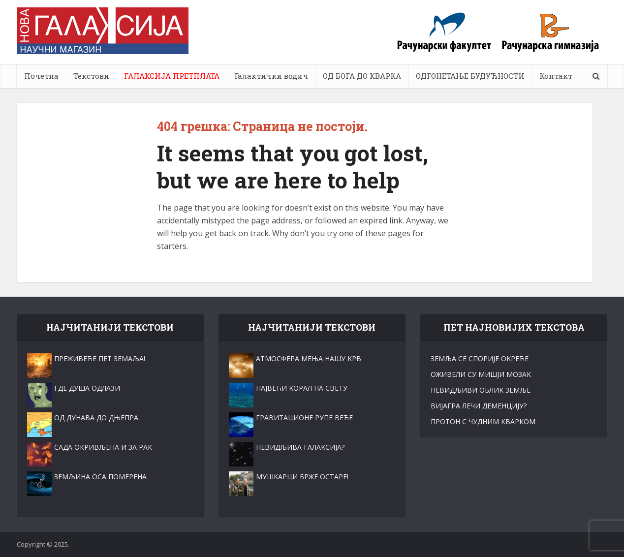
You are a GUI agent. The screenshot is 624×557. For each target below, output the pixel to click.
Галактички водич (271, 76)
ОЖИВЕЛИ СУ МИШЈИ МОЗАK (481, 374)
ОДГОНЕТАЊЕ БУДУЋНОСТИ (470, 76)
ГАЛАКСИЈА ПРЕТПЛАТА (171, 76)
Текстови (91, 76)
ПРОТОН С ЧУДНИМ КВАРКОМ (483, 421)
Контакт (555, 76)
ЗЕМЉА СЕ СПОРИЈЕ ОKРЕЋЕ (480, 358)
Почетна (41, 76)
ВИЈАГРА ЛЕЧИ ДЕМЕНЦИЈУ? (479, 405)
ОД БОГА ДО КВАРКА (362, 76)
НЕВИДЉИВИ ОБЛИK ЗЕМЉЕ (480, 390)
